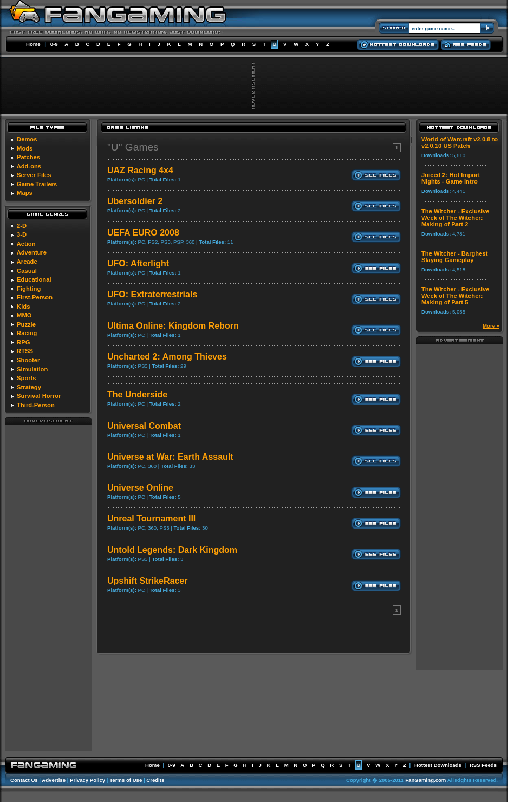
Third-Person (36, 405)
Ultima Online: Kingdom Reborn (173, 325)
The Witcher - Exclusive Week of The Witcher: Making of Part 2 (455, 217)
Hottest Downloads (437, 765)
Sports (26, 378)
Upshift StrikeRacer (147, 580)
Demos (27, 139)
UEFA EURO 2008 (143, 232)
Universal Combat (144, 426)
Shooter (28, 360)
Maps (24, 193)
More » (491, 326)
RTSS (25, 351)
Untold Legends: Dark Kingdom (172, 550)
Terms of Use (125, 780)
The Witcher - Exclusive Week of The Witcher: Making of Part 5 (455, 295)
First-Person (35, 297)
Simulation (32, 369)
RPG (23, 342)
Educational (34, 279)
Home (33, 44)
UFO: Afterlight (138, 263)
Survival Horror (39, 396)
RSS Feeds (483, 765)
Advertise (54, 780)
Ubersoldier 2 (134, 201)
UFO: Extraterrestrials (152, 294)
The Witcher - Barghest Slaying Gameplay (454, 256)
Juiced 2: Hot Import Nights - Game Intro (450, 178)
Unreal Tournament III (151, 518)
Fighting (29, 288)
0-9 (54, 44)
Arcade (27, 261)
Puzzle (26, 324)
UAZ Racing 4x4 (140, 170)
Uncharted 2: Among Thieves (167, 356)
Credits (155, 780)
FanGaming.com (425, 780)
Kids (23, 306)
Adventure (32, 252)
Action (26, 243)
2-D (22, 226)
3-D (22, 234)
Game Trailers (37, 184)
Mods (24, 148)
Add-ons (29, 166)
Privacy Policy (87, 780)
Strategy (29, 387)
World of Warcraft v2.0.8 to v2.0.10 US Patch (459, 142)
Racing (27, 333)
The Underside (137, 394)
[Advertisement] (48, 587)
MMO (24, 315)
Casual (27, 271)
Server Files (34, 175)
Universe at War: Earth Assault (170, 456)
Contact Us (24, 780)
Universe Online (140, 487)
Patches (28, 157)
